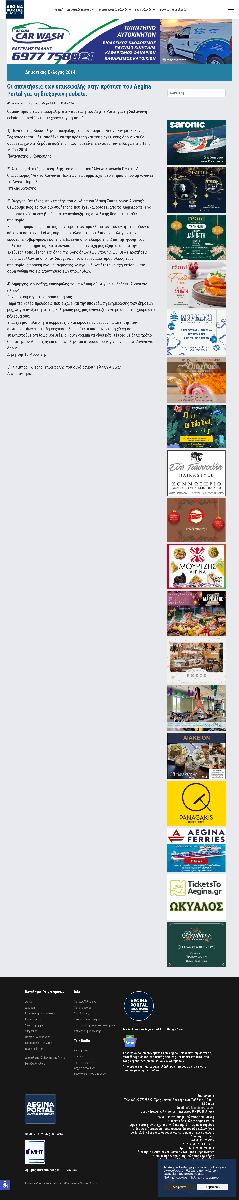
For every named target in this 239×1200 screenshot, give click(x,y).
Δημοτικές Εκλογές (79, 9)
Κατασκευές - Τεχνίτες (38, 1042)
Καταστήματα (33, 1019)
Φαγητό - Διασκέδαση (37, 1037)
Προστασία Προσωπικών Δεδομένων (95, 1025)
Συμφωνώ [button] (213, 1187)
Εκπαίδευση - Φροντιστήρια (41, 1013)
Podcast (79, 1056)
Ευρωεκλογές (143, 9)
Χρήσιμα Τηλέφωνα (85, 1001)
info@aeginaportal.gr (199, 1107)
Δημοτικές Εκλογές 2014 (41, 103)
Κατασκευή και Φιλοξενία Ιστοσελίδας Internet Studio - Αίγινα (61, 1183)
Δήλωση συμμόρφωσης (87, 1031)
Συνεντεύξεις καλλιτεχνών (90, 1074)
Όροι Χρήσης (81, 1013)
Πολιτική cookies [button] (175, 1177)
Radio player (81, 1050)
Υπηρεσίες (31, 1031)
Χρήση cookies (82, 1007)
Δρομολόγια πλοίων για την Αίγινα (45, 1057)
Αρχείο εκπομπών (84, 1068)
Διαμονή (30, 1007)
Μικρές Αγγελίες (35, 1063)
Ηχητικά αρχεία (83, 1062)
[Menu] (231, 9)
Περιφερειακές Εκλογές (112, 9)
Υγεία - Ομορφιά (34, 1025)
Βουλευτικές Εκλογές (173, 9)
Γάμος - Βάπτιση (34, 1048)
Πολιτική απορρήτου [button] (204, 1177)
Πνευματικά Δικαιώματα (88, 1019)
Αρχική (59, 9)
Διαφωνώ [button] (179, 1187)
